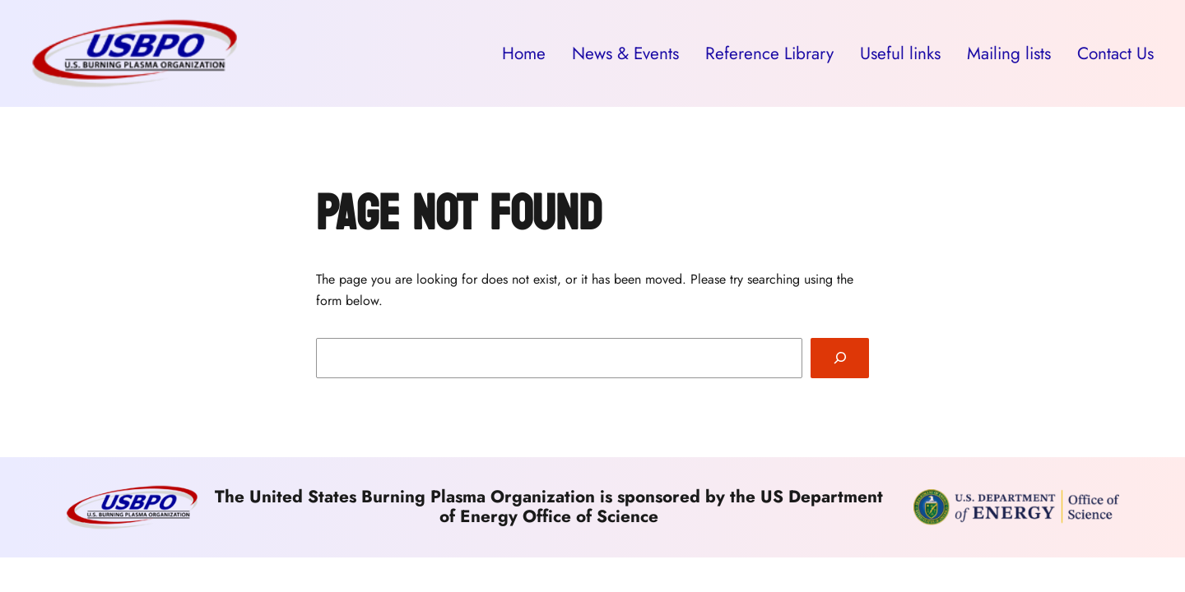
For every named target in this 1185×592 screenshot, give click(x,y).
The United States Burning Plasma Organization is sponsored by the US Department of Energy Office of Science (549, 506)
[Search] (840, 358)
